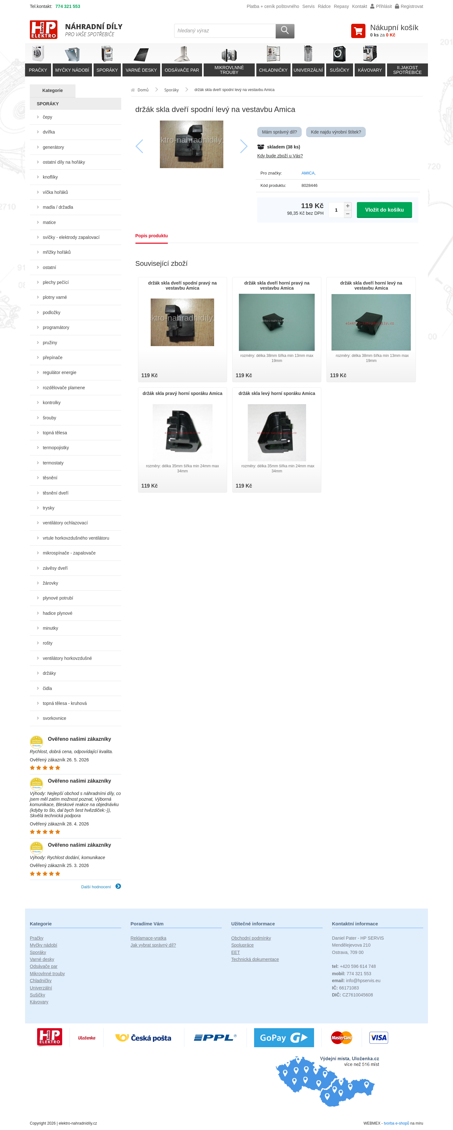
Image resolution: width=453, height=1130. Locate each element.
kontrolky (52, 402)
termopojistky (56, 447)
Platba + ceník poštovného (273, 6)
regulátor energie (59, 372)
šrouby (49, 417)
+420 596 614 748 (354, 966)
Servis (308, 6)
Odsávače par (43, 966)
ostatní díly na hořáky (64, 162)
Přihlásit (381, 6)
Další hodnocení (101, 886)
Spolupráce (242, 945)
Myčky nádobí (43, 945)
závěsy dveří (55, 568)
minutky (50, 628)
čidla (47, 688)
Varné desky (42, 959)
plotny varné (55, 297)
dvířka (49, 132)
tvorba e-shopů (396, 1123)
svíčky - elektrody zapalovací (71, 237)
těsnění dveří (56, 493)
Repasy (341, 6)
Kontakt (359, 6)
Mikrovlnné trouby (47, 973)
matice (49, 222)
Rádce (324, 6)
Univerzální (41, 987)
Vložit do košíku (384, 210)
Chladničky (40, 980)
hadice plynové (57, 613)
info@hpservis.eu (356, 980)
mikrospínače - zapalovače (69, 552)
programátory (56, 327)
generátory (53, 147)
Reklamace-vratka (149, 938)
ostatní (49, 267)
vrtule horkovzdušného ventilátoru (76, 538)
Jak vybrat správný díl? (153, 945)
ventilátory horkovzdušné (67, 658)
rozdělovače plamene (64, 387)
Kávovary (39, 1001)
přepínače (52, 357)
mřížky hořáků (57, 252)
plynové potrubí (58, 598)
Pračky (36, 938)
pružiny (50, 342)
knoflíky (50, 177)
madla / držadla (58, 207)
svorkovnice (54, 718)
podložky (51, 312)
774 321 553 (68, 6)
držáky (49, 673)
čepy (47, 117)
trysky (49, 507)
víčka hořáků (55, 192)
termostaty (53, 462)
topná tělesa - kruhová (65, 703)
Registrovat (409, 6)
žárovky (50, 583)
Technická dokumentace (255, 959)
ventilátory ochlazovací (65, 522)
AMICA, (308, 173)
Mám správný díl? (279, 132)
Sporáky (38, 952)
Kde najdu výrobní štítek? (336, 132)
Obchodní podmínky (251, 938)
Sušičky (37, 994)
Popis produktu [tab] (151, 235)
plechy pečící (56, 282)
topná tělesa (55, 432)
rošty (47, 643)
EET (235, 952)
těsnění (50, 477)
